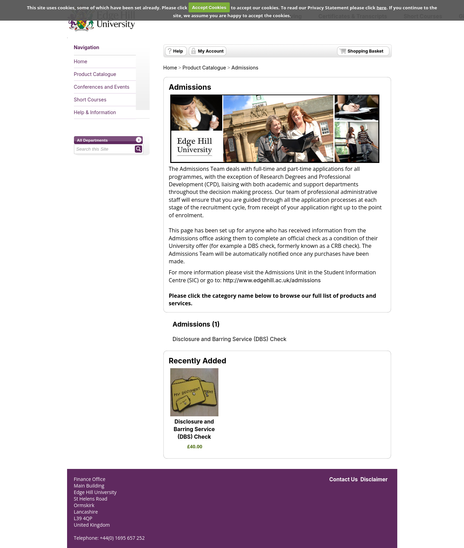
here (382, 7)
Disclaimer (374, 479)
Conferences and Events (102, 87)
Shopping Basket (366, 51)
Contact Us (343, 479)
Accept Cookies (209, 7)
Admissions (244, 67)
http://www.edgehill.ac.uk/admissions (272, 280)
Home (80, 61)
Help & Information (95, 112)
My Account (211, 51)
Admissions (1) (196, 324)
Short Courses (90, 99)
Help (178, 51)
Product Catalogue (95, 74)
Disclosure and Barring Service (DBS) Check (230, 339)
